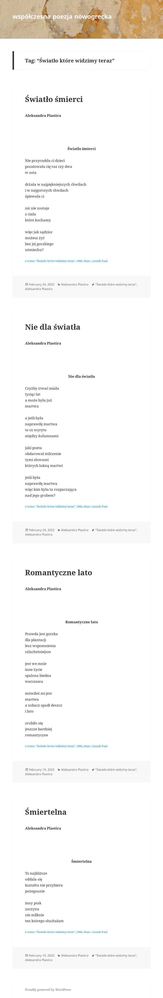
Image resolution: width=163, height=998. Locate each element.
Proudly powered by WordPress (48, 990)
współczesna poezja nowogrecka (62, 16)
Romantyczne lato (58, 572)
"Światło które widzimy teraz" (116, 284)
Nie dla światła (52, 327)
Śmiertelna (46, 812)
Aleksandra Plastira (75, 284)
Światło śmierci (54, 99)
